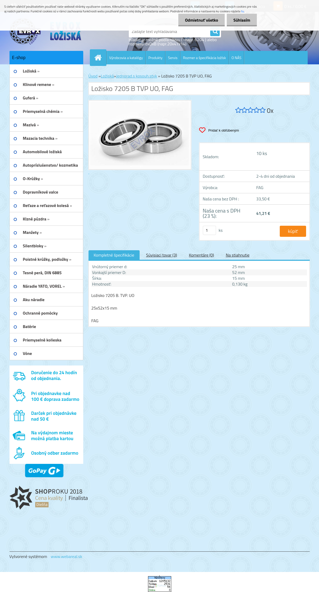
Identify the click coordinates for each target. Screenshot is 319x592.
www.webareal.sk (66, 556)
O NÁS (237, 57)
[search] (215, 32)
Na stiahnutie (237, 255)
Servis (173, 57)
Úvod (93, 76)
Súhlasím (241, 20)
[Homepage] (100, 57)
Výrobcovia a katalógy (126, 57)
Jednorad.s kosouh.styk (136, 76)
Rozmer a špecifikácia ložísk (204, 57)
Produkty (155, 57)
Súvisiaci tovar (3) (161, 255)
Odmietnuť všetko (201, 20)
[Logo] (45, 31)
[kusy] (209, 230)
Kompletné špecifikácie (114, 255)
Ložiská (107, 76)
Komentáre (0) (201, 255)
